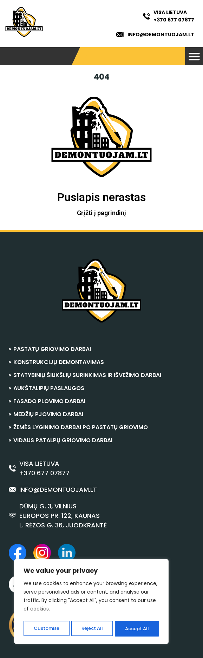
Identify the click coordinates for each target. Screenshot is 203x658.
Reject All (92, 628)
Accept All (137, 628)
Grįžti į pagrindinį (101, 213)
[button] (194, 56)
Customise (46, 628)
